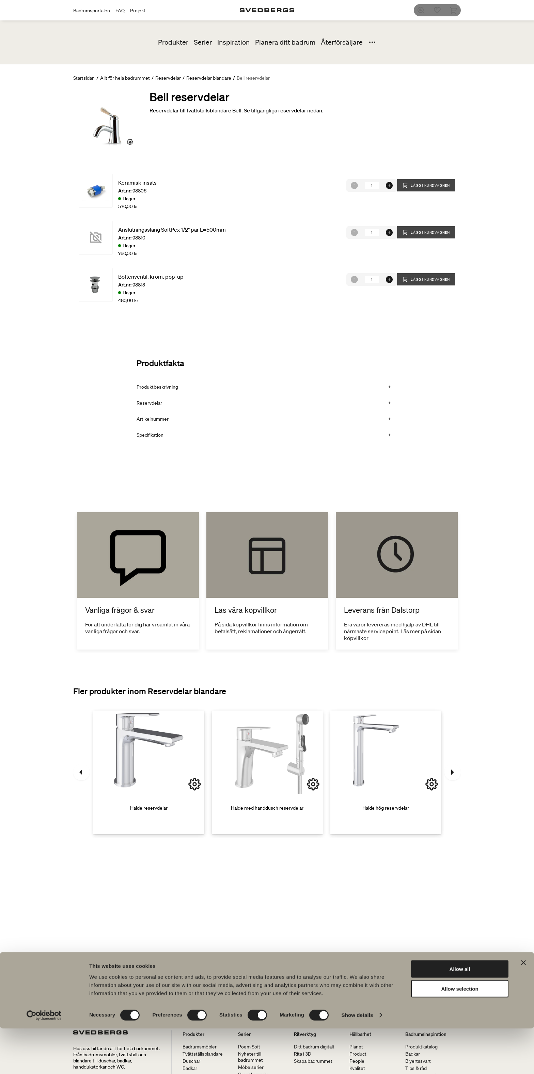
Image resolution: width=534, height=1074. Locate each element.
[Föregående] (81, 772)
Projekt (137, 10)
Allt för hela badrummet (125, 78)
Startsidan (84, 78)
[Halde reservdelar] (148, 772)
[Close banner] (523, 1008)
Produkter (173, 42)
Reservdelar (168, 78)
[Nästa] (452, 772)
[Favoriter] (440, 10)
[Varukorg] (457, 10)
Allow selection (459, 1034)
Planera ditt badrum (285, 42)
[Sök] (424, 10)
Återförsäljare (342, 42)
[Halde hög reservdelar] (385, 772)
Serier (203, 42)
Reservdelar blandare (208, 78)
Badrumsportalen (91, 10)
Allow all (460, 1014)
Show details (357, 1060)
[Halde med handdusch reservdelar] (267, 772)
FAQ (120, 10)
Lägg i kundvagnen (426, 185)
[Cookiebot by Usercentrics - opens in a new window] (44, 1061)
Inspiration (233, 42)
